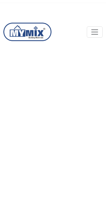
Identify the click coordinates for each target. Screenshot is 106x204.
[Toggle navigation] (95, 32)
